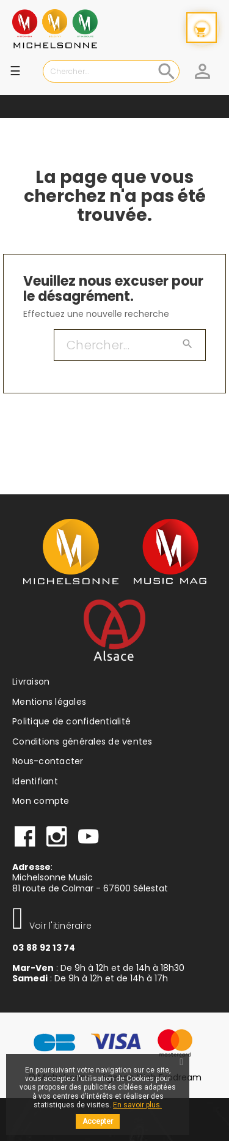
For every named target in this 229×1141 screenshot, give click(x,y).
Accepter (97, 1121)
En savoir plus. (137, 1105)
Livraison (30, 681)
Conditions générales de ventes (82, 741)
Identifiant (35, 781)
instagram (57, 837)
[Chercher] (111, 71)
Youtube (88, 837)
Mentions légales (49, 702)
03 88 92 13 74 (44, 948)
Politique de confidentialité (71, 721)
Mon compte (41, 801)
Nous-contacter (48, 761)
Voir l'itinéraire (52, 926)
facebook (25, 837)
